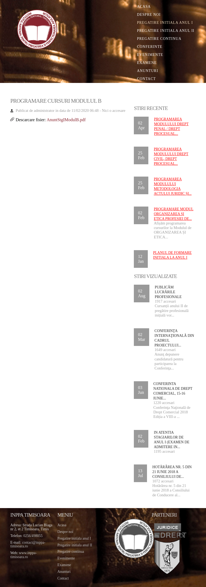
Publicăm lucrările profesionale (168, 292)
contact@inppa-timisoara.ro (27, 544)
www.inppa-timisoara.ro (23, 555)
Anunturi (147, 71)
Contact (146, 79)
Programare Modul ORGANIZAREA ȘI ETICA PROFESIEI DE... (173, 214)
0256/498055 (33, 536)
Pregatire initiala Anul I (165, 23)
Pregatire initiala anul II (74, 545)
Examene (147, 63)
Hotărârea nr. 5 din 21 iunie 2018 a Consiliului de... (172, 472)
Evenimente (150, 55)
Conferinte (150, 47)
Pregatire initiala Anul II (165, 31)
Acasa (144, 7)
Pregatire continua (159, 39)
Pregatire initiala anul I (74, 538)
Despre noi (149, 15)
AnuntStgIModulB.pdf (66, 119)
